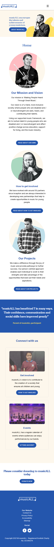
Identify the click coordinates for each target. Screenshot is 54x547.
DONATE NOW (27, 481)
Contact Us (27, 513)
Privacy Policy (27, 515)
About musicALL (18, 29)
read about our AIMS (27, 143)
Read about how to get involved (27, 210)
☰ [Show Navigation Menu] (47, 6)
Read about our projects (27, 289)
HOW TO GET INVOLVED (27, 392)
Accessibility (27, 518)
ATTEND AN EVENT (27, 445)
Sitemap (27, 521)
